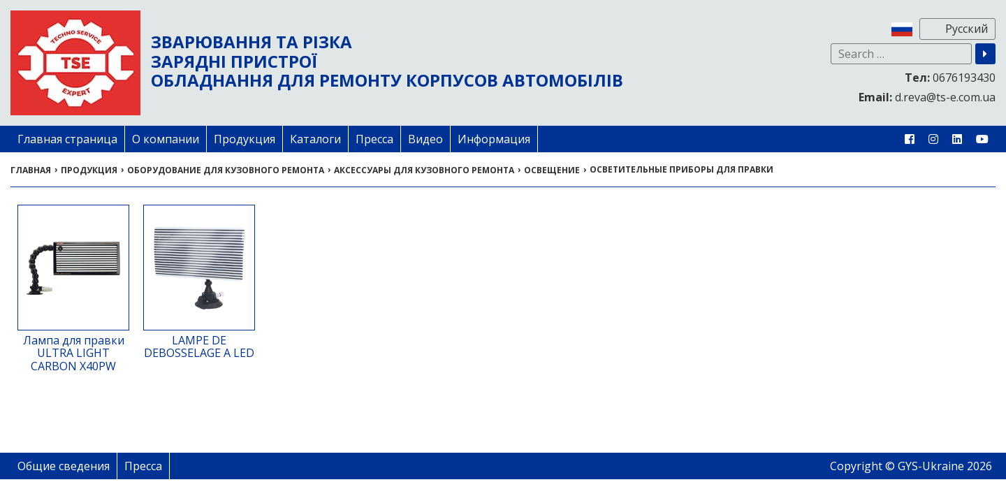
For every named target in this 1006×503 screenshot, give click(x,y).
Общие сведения (63, 466)
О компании (165, 139)
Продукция (244, 139)
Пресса (374, 139)
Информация (494, 139)
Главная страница (67, 139)
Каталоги (315, 139)
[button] (985, 53)
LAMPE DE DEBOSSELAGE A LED (199, 346)
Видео (425, 139)
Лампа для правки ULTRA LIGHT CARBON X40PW (73, 353)
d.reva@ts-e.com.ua (927, 97)
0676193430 (950, 77)
